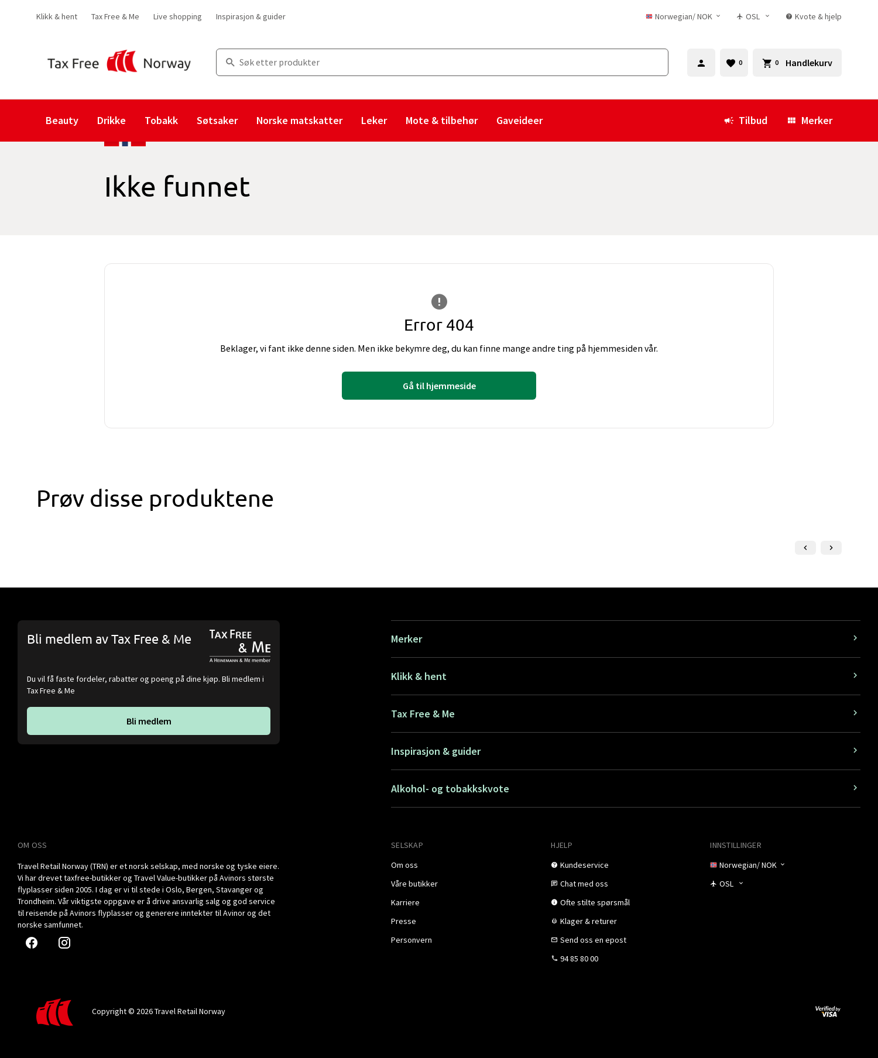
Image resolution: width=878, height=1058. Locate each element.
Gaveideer (519, 120)
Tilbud (745, 120)
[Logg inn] (701, 63)
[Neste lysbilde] (831, 548)
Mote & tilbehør (442, 120)
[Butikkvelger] (754, 16)
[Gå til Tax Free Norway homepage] (119, 62)
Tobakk (161, 120)
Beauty (62, 120)
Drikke (111, 120)
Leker (374, 120)
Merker (809, 120)
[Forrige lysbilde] (805, 548)
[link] (56, 16)
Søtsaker (217, 120)
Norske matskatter (299, 120)
